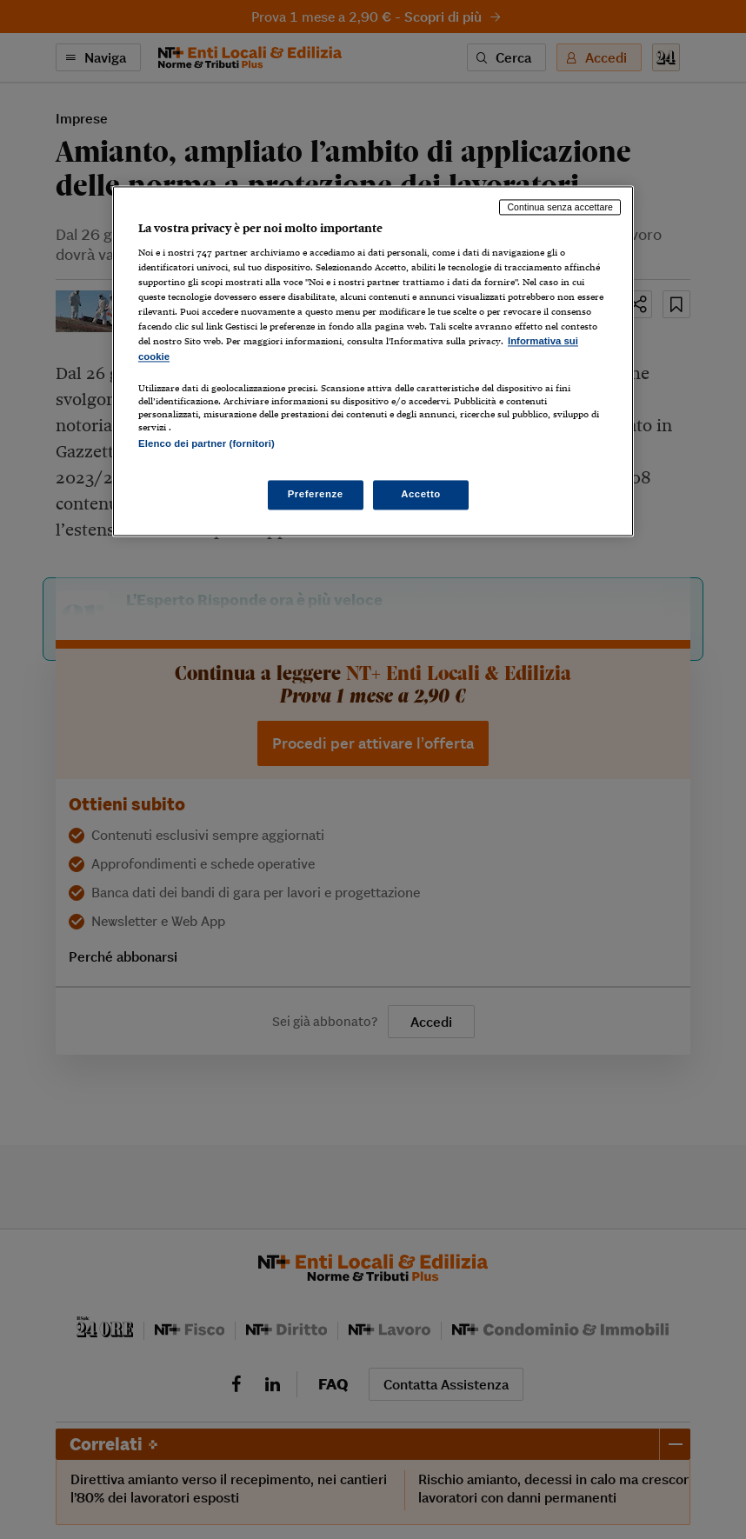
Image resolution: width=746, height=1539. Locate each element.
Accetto (421, 494)
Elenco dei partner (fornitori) (206, 443)
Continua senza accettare (560, 207)
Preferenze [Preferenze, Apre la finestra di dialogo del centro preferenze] (315, 494)
